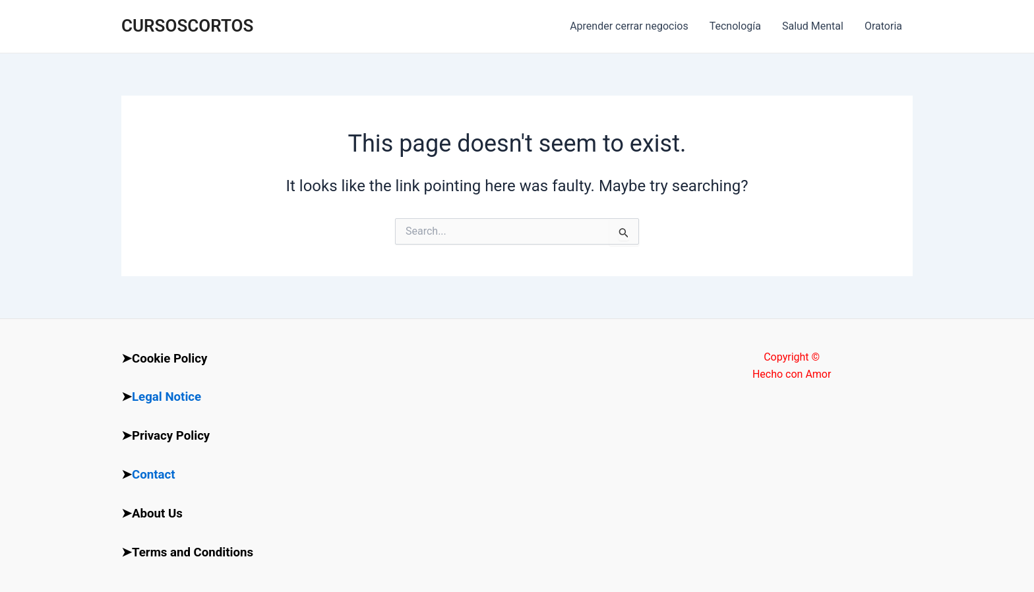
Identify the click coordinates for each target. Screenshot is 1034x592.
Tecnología (735, 26)
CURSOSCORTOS (187, 26)
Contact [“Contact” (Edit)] (153, 474)
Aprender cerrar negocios (629, 26)
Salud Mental (812, 26)
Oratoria (883, 26)
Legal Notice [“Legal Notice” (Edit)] (166, 397)
